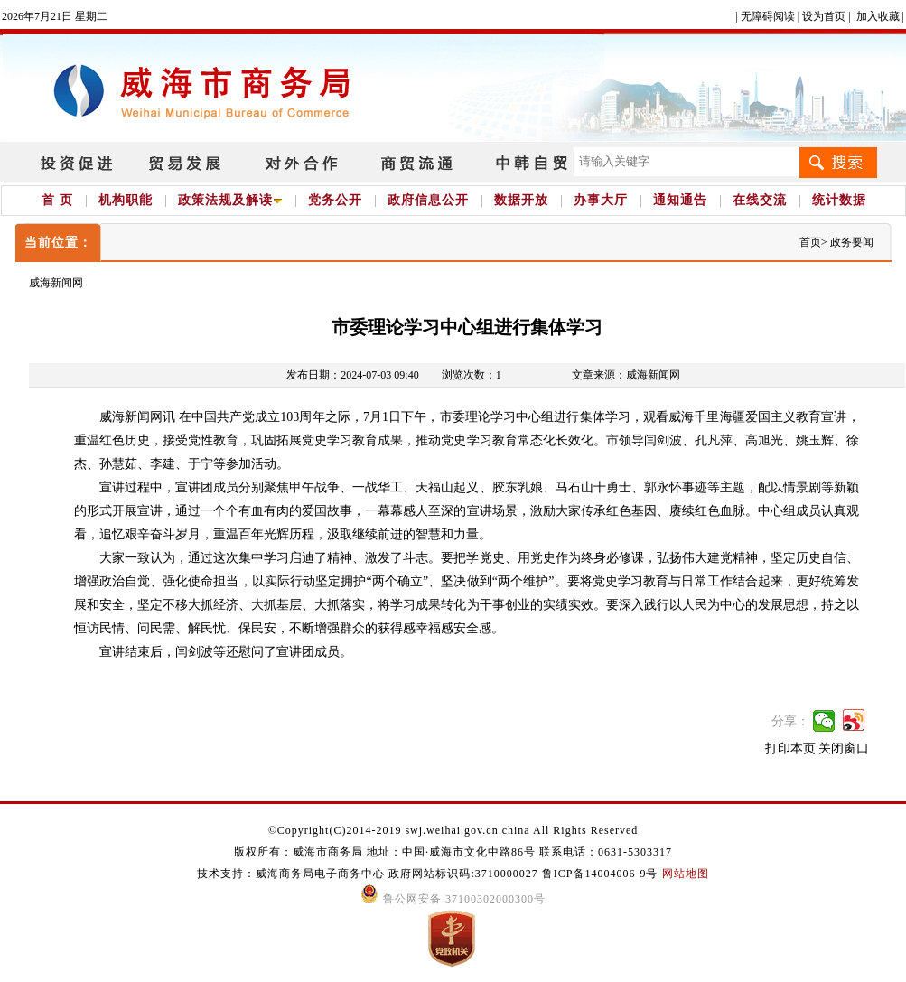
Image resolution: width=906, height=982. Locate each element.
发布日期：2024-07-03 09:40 (352, 375)
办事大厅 (601, 200)
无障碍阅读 (768, 16)
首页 (810, 242)
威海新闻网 (56, 282)
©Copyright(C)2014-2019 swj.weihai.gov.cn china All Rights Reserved (453, 830)
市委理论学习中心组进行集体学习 (467, 327)
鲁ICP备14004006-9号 (600, 873)
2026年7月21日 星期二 (54, 16)
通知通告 (680, 200)
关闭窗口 (843, 748)
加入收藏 (878, 16)
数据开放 (521, 200)
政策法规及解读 (230, 200)
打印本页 (790, 748)
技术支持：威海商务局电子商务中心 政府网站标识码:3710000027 (369, 873)
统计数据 (839, 200)
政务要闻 (851, 242)
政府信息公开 (428, 200)
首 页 (57, 200)
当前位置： (58, 242)
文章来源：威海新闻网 (626, 375)
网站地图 (685, 873)
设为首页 (823, 16)
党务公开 (335, 200)
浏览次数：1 (471, 375)
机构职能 (125, 200)
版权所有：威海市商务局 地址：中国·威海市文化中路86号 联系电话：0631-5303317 (453, 852)
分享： (790, 721)
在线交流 (760, 200)
